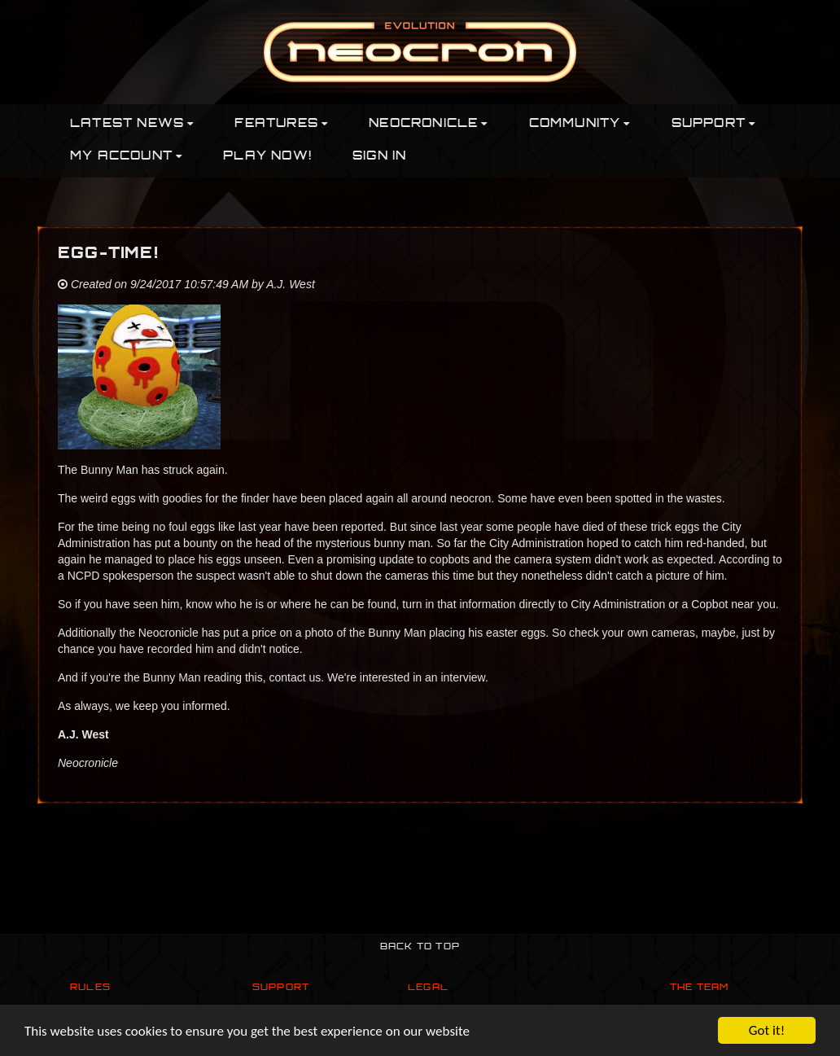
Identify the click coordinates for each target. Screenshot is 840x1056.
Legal (428, 988)
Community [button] (580, 124)
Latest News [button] (132, 124)
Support (280, 988)
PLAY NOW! (267, 157)
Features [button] (281, 124)
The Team (699, 988)
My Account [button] (126, 157)
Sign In (379, 157)
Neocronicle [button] (428, 124)
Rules (90, 988)
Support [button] (714, 124)
